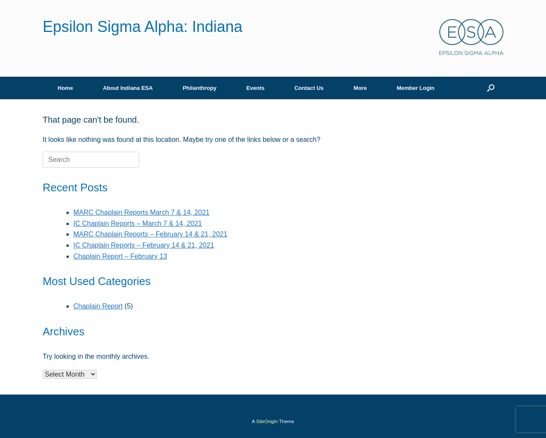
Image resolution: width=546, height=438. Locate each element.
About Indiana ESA (128, 88)
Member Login (416, 88)
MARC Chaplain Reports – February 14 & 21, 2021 (150, 234)
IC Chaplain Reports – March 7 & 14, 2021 (137, 223)
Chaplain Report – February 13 (120, 256)
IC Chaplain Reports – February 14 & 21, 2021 (143, 245)
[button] (490, 88)
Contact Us (309, 88)
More (360, 88)
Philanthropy (199, 88)
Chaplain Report (98, 306)
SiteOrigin (267, 421)
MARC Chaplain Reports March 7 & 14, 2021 (141, 212)
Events (256, 88)
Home (65, 88)
